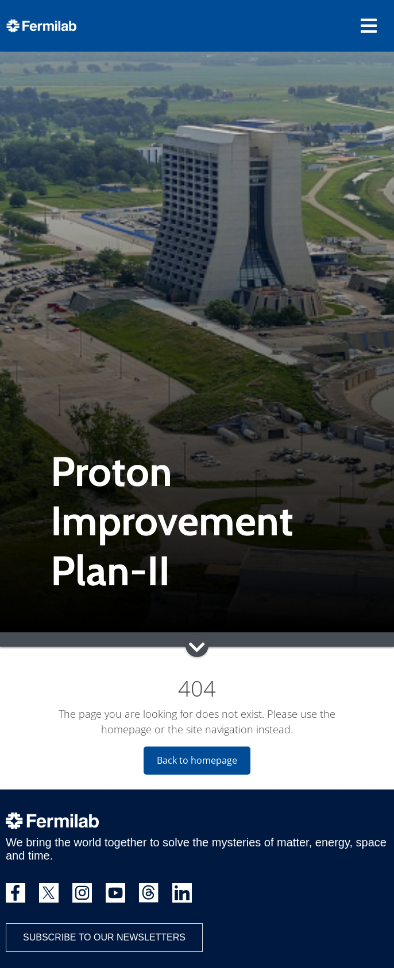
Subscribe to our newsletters (104, 937)
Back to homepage (197, 760)
